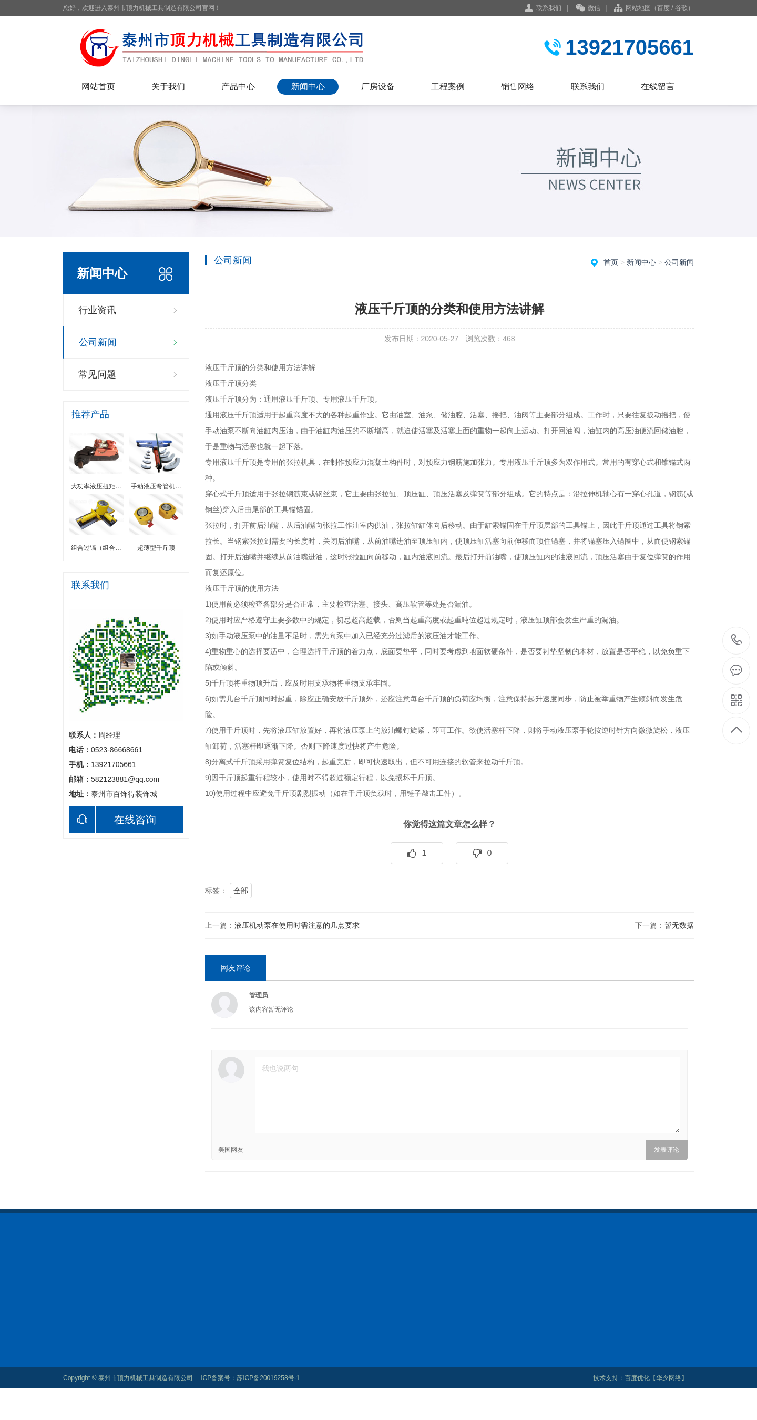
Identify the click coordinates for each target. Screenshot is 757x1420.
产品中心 (238, 86)
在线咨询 (112, 819)
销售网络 (518, 86)
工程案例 (448, 86)
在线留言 (657, 86)
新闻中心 (308, 86)
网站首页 (98, 86)
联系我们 (548, 8)
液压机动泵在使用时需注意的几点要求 (297, 925)
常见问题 (97, 374)
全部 (240, 890)
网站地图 (638, 8)
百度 (663, 8)
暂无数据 (679, 925)
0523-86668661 (737, 641)
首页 (610, 262)
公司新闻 (98, 342)
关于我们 (168, 86)
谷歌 (681, 8)
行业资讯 (97, 310)
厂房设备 (378, 86)
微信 (588, 8)
